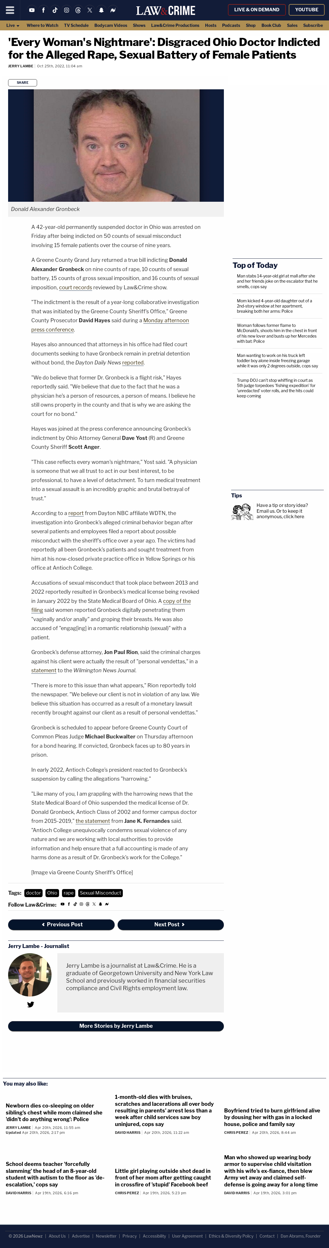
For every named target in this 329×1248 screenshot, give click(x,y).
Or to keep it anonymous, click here (280, 513)
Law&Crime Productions (175, 25)
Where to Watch (42, 25)
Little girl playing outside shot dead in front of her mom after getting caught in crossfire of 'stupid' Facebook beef (163, 1178)
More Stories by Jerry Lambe (116, 1026)
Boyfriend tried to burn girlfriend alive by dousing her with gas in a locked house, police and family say (272, 1117)
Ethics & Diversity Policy (231, 1236)
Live (13, 25)
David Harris (127, 1132)
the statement (93, 821)
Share (23, 83)
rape (69, 893)
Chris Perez (236, 1132)
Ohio (52, 893)
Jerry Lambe (20, 66)
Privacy (130, 1236)
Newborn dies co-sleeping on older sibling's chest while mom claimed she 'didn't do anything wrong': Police (54, 1112)
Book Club (271, 25)
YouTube (306, 9)
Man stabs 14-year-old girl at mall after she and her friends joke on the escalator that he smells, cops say (277, 281)
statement (43, 670)
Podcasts (231, 25)
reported (133, 363)
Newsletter (106, 1236)
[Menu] (10, 10)
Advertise (81, 1236)
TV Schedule (76, 25)
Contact (267, 1236)
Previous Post (62, 924)
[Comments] (9, 73)
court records (75, 287)
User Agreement (187, 1236)
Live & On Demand (256, 9)
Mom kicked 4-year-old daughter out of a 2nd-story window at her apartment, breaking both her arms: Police (274, 306)
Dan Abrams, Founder (301, 1236)
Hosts (210, 25)
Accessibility (154, 1236)
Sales (292, 25)
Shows (139, 25)
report (76, 513)
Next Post (169, 924)
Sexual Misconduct (100, 893)
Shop (251, 25)
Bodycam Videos (110, 25)
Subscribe (313, 25)
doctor (33, 893)
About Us (57, 1236)
